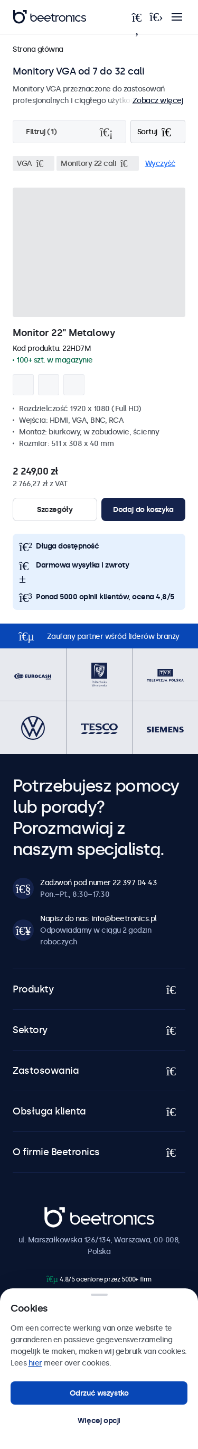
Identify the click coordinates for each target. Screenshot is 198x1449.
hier (35, 1363)
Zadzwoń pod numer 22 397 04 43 (98, 882)
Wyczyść (160, 163)
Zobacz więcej (158, 100)
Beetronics (63, 1212)
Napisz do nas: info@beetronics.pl (98, 918)
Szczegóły (54, 509)
